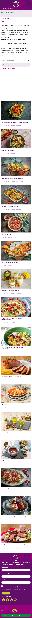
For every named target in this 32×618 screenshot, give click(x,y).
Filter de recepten (7, 12)
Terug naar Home (8, 8)
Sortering (6, 65)
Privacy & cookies (14, 607)
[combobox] (16, 60)
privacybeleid (20, 589)
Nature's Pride (15, 611)
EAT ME (16, 4)
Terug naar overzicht (9, 68)
